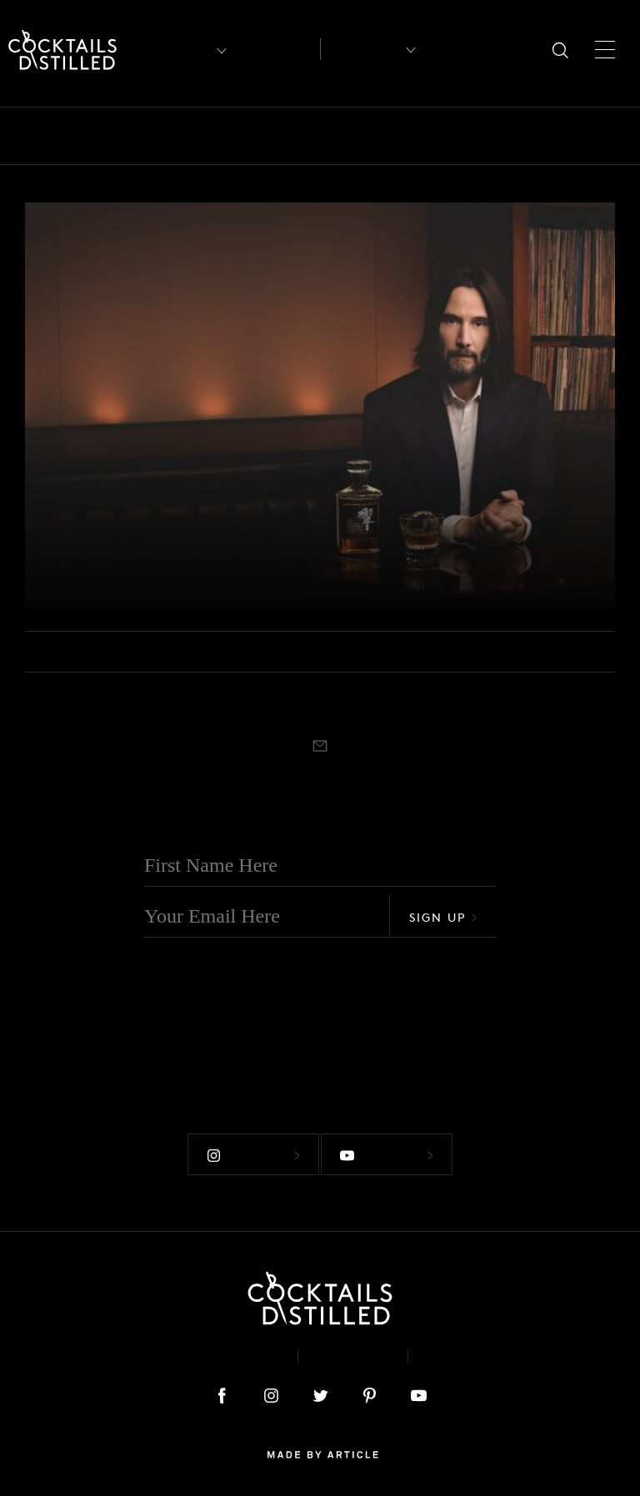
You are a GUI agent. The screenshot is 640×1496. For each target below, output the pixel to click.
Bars (85, 136)
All (36, 136)
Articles (277, 49)
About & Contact (210, 1344)
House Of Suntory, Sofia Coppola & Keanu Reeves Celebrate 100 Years (199, 548)
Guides (524, 136)
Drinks (380, 136)
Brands (213, 136)
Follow (244, 1144)
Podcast (462, 1344)
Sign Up (443, 917)
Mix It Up (604, 136)
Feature (452, 136)
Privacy (352, 1344)
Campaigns (297, 136)
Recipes (361, 49)
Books (144, 136)
